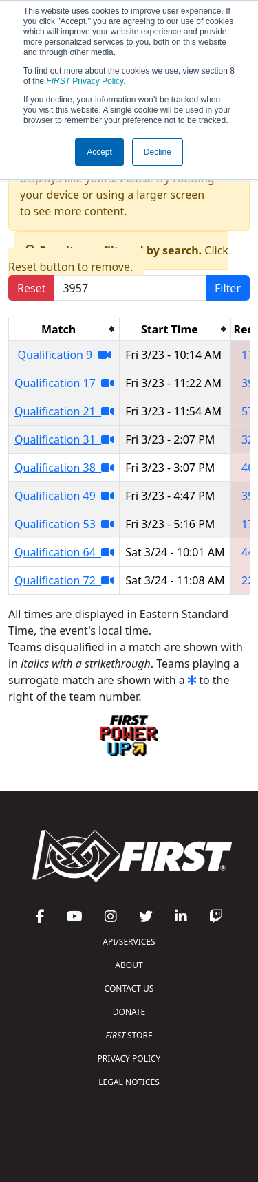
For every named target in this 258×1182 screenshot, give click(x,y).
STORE (128, 1035)
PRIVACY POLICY (129, 1058)
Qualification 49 (64, 495)
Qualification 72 (64, 580)
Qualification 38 (64, 467)
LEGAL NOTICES (129, 1082)
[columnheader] (64, 329)
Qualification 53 (64, 524)
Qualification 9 (64, 354)
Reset (31, 288)
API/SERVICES (129, 942)
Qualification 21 (64, 411)
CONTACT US (129, 988)
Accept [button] (99, 152)
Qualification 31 (64, 439)
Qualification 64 (64, 552)
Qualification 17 (64, 383)
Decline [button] (157, 152)
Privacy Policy (84, 81)
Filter (228, 288)
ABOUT (128, 965)
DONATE (129, 1012)
